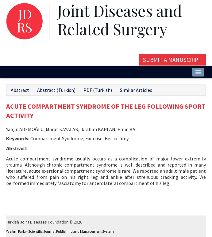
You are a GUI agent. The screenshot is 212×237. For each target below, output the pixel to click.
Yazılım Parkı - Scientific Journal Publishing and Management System (60, 231)
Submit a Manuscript (172, 59)
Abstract (20, 90)
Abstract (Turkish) (56, 90)
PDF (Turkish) (97, 90)
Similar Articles (136, 90)
